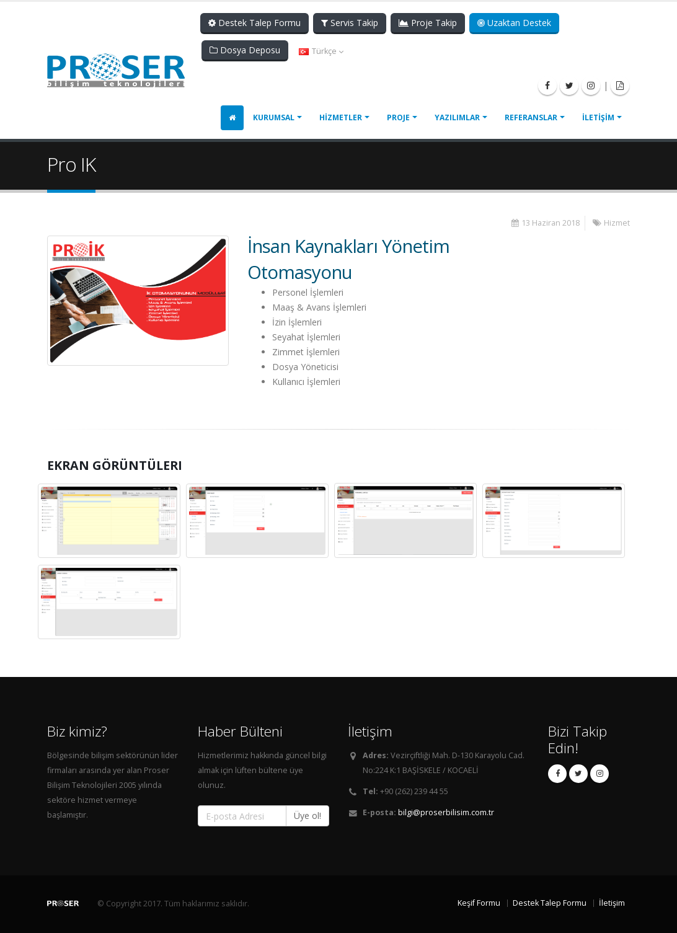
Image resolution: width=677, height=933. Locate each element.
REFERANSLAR (531, 117)
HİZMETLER (340, 117)
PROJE (398, 117)
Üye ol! (307, 815)
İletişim (612, 903)
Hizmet (617, 223)
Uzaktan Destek (514, 23)
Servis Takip (349, 23)
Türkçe (321, 51)
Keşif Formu (479, 903)
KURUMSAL (273, 117)
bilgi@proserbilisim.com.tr (446, 812)
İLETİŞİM (598, 117)
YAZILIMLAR (457, 117)
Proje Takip (428, 23)
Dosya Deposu (245, 50)
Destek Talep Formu (254, 23)
